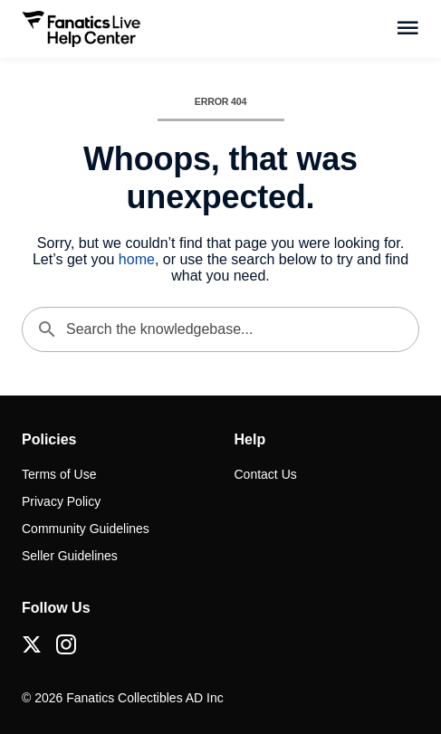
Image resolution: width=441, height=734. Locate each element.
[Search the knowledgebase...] (220, 329)
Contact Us (266, 474)
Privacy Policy (61, 501)
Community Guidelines (85, 528)
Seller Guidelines (70, 555)
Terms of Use (59, 474)
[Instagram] (66, 644)
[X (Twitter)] (32, 644)
